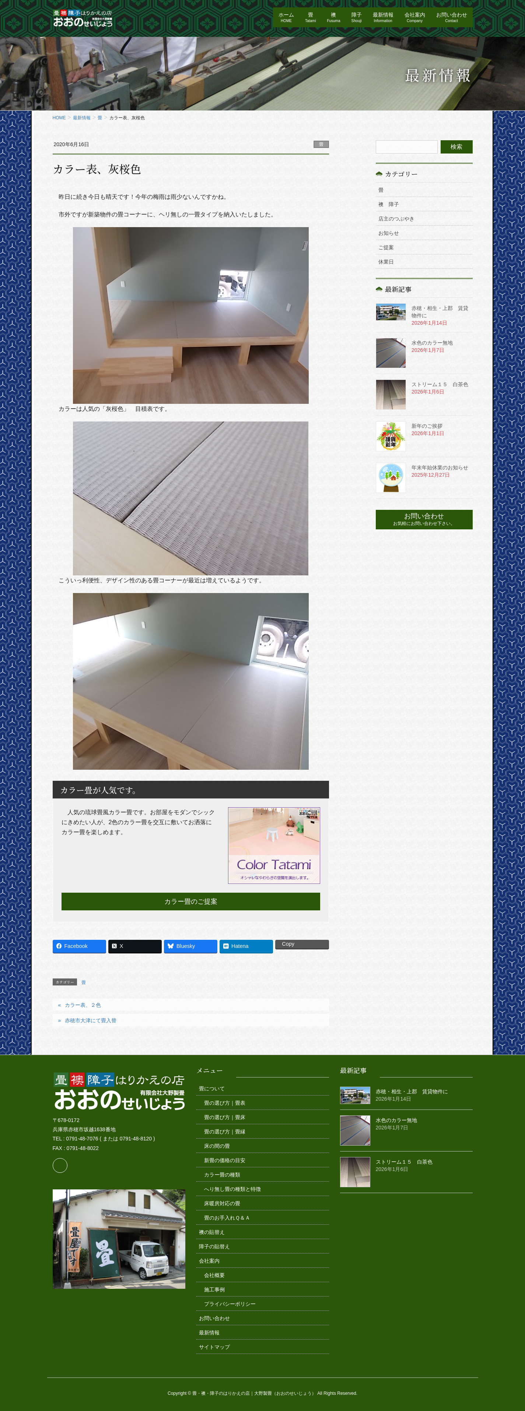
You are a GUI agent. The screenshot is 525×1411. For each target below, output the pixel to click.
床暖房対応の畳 (222, 1203)
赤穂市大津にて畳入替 (90, 1020)
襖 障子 (388, 204)
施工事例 (214, 1289)
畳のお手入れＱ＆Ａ (227, 1218)
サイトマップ (214, 1347)
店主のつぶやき (396, 219)
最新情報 (209, 1333)
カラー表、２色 (83, 1005)
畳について (212, 1088)
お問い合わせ (214, 1318)
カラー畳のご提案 (190, 901)
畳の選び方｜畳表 (224, 1103)
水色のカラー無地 (432, 343)
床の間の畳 (217, 1146)
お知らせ (388, 233)
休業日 (386, 262)
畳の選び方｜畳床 (224, 1117)
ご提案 (386, 247)
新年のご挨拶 (427, 426)
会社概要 (214, 1275)
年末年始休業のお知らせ (440, 467)
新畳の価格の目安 (224, 1160)
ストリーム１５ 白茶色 (440, 384)
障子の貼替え (214, 1246)
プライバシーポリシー (230, 1304)
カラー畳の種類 (222, 1175)
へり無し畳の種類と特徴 (232, 1189)
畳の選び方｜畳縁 (224, 1132)
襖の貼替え (212, 1232)
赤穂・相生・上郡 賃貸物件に (412, 1091)
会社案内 (209, 1261)
